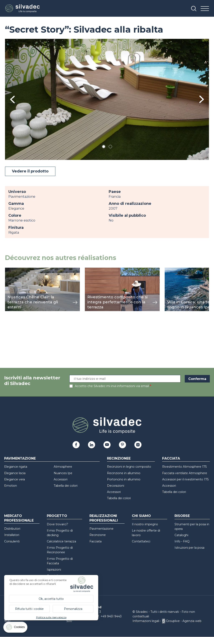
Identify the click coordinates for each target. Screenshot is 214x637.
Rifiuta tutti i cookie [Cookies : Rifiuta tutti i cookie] (29, 609)
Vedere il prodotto (30, 171)
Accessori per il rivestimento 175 (185, 479)
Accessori (61, 479)
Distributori (12, 529)
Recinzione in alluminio (123, 473)
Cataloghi (181, 535)
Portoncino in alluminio (123, 479)
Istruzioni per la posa (189, 548)
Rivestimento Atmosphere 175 (184, 467)
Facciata (171, 458)
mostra (11, 270)
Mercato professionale (19, 518)
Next (201, 99)
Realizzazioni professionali (103, 518)
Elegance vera (14, 479)
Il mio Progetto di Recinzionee (60, 550)
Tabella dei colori (66, 486)
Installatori (11, 535)
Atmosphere (63, 467)
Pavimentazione (20, 458)
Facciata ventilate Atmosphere (184, 473)
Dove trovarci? (57, 524)
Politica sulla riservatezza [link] (51, 617)
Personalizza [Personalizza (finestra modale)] (73, 609)
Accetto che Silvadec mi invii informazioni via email (112, 386)
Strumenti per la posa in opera (192, 526)
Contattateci (141, 541)
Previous (12, 99)
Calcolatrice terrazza (61, 541)
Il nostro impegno (145, 524)
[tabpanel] (107, 99)
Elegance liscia (14, 473)
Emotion (10, 486)
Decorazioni (115, 486)
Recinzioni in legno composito (129, 467)
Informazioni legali (145, 621)
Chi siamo (141, 516)
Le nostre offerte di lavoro (146, 533)
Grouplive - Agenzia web (183, 621)
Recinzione (97, 535)
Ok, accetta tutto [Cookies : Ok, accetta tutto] (51, 599)
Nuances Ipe (63, 473)
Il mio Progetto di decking (60, 533)
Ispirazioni (54, 569)
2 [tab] (110, 147)
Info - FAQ (182, 541)
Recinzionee (119, 458)
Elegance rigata (15, 467)
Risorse (182, 516)
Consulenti (12, 541)
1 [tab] (103, 147)
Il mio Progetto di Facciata (60, 561)
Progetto (57, 516)
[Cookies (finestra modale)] (15, 628)
